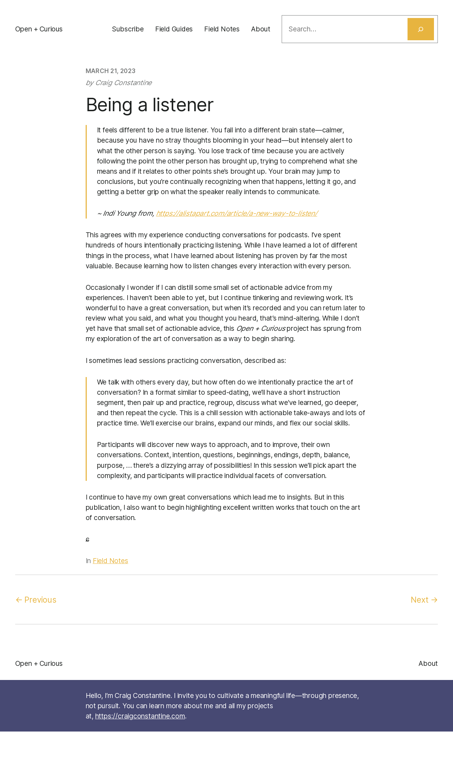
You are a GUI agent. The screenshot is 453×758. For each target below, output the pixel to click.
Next (419, 599)
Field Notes (110, 560)
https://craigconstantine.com (140, 716)
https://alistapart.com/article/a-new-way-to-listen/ (236, 213)
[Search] (421, 29)
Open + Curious (39, 29)
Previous (40, 599)
